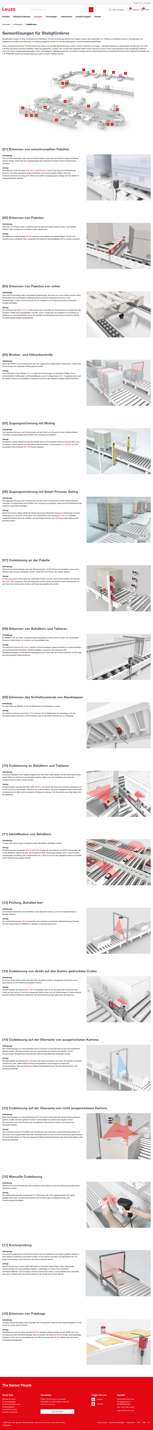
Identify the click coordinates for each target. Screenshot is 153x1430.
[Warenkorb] (145, 9)
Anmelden (147, 3)
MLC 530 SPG (62, 515)
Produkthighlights (9, 1402)
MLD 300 (64, 444)
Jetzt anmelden (57, 1412)
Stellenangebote (8, 1407)
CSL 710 (29, 373)
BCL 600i (29, 1061)
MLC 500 (27, 447)
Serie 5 (26, 647)
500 (70, 444)
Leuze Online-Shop (9, 1409)
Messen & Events (9, 1399)
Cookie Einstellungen (117, 1422)
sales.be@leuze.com (125, 1410)
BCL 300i (41, 787)
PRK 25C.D (42, 170)
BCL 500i (5, 581)
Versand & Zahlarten (10, 1412)
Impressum (130, 1422)
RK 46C (29, 236)
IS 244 (31, 713)
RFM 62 (38, 850)
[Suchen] (91, 9)
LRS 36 (24, 921)
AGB (144, 1422)
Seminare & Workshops (11, 1404)
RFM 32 (28, 850)
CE (148, 1422)
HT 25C (24, 310)
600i (12, 581)
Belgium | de (138, 3)
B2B (138, 1422)
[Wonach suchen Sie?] (59, 9)
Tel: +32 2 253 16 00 (125, 1407)
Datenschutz (102, 1422)
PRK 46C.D (30, 170)
